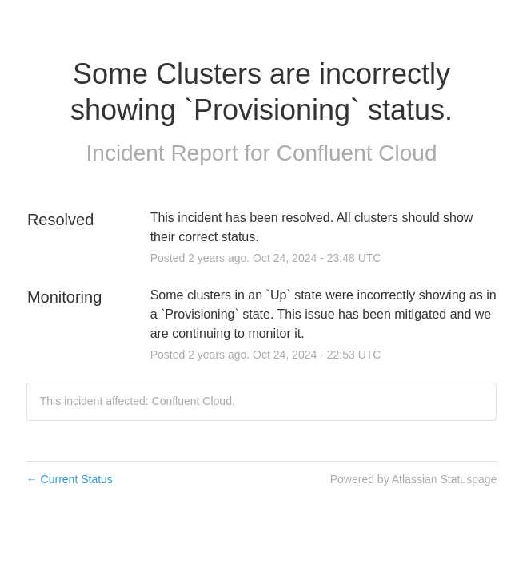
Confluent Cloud (357, 153)
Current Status (69, 479)
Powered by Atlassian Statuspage (413, 479)
